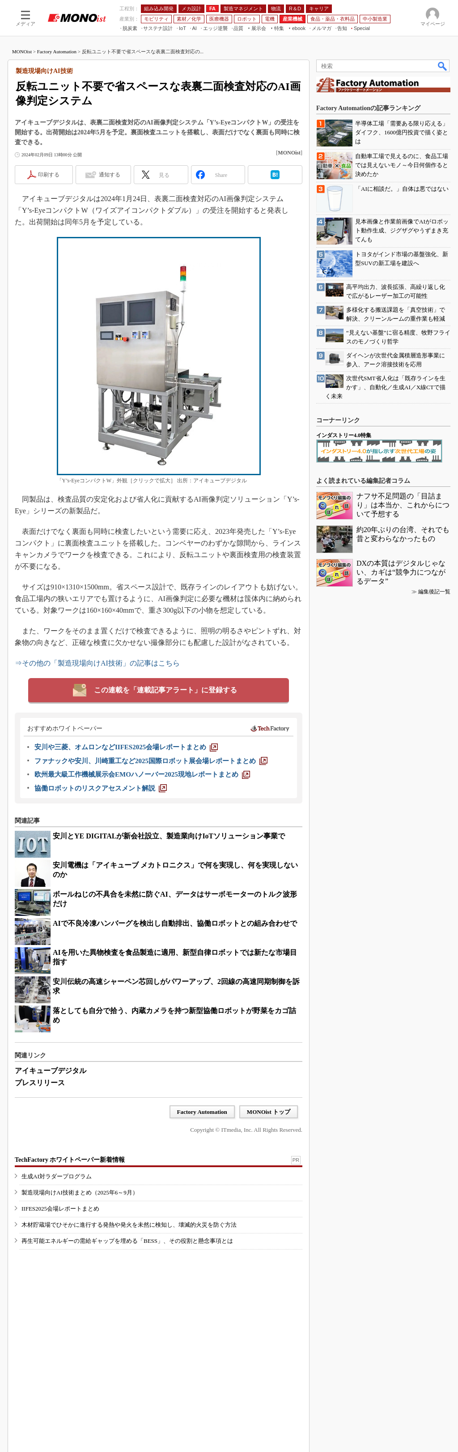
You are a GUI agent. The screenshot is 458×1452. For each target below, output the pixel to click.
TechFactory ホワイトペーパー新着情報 (70, 1159)
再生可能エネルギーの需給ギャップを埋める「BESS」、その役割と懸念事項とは (127, 1240)
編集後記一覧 (434, 592)
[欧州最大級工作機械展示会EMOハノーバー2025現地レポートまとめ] (142, 774)
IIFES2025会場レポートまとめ (60, 1208)
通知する (109, 175)
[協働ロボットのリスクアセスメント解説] (100, 788)
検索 (443, 66)
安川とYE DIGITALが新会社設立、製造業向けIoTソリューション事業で (169, 836)
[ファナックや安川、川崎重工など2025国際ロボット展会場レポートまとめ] (150, 761)
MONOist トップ (268, 1111)
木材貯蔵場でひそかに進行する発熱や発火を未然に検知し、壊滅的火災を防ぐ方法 (129, 1224)
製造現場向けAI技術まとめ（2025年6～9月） (79, 1192)
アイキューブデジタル (50, 1070)
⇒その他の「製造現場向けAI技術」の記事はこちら (97, 663)
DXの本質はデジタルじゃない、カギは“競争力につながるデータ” (400, 572)
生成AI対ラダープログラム (56, 1176)
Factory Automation (56, 51)
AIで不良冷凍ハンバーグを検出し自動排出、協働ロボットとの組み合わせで (175, 923)
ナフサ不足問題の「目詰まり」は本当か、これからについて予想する (403, 505)
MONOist (22, 51)
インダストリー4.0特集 (343, 435)
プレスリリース (40, 1083)
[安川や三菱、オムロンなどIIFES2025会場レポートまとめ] (126, 747)
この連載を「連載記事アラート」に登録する (165, 690)
